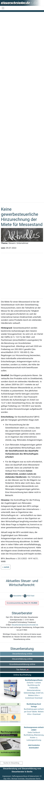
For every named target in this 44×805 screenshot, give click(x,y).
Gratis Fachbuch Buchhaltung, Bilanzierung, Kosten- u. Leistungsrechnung (34, 737)
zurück (6, 567)
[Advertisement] (21, 106)
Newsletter (16, 596)
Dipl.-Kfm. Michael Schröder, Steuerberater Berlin (22, 779)
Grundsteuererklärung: (22, 603)
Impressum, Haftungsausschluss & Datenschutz (20, 776)
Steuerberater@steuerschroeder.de (25, 625)
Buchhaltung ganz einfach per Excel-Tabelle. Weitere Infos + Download (34, 711)
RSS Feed (28, 596)
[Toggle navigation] (3, 8)
